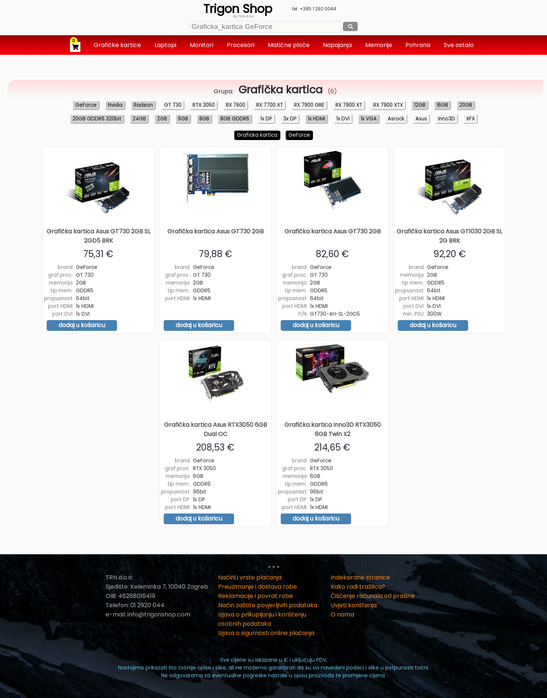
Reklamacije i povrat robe (255, 596)
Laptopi (166, 45)
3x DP (290, 118)
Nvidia (115, 105)
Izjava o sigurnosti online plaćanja (266, 633)
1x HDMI (316, 118)
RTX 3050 (204, 105)
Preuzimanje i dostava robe (257, 586)
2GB (162, 118)
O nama (342, 614)
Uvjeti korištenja (354, 605)
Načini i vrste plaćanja (249, 577)
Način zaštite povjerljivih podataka (267, 605)
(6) (286, 91)
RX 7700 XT (269, 105)
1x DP (266, 118)
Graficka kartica (257, 135)
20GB (465, 105)
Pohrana (419, 45)
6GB (183, 118)
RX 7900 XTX (388, 105)
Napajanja (338, 45)
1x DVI (343, 118)
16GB (442, 105)
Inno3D (446, 118)
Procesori (241, 45)
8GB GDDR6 (234, 118)
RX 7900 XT (349, 105)
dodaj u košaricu (82, 325)
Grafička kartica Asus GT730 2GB (215, 231)
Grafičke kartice (118, 45)
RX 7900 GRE (309, 105)
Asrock (396, 118)
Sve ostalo (459, 45)
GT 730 (172, 105)
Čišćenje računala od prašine (373, 596)
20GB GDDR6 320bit (97, 118)
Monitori (202, 45)
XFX (470, 118)
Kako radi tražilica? (358, 586)
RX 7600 (235, 105)
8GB (204, 118)
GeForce (86, 105)
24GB (139, 118)
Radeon (143, 105)
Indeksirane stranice (360, 577)
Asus (421, 118)
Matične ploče (289, 45)
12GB (420, 105)
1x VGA (369, 118)
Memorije (379, 45)
